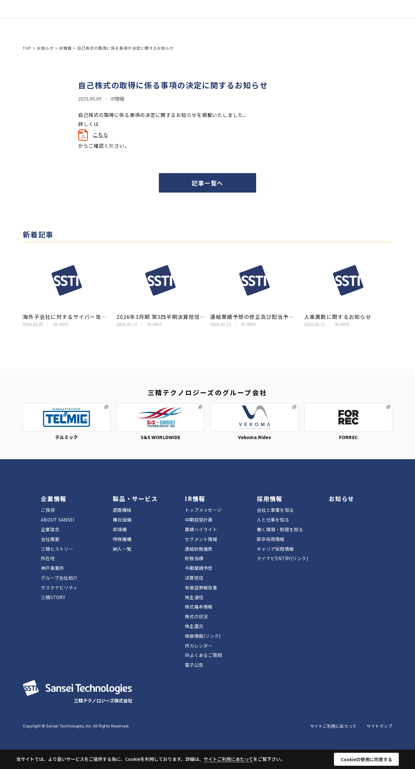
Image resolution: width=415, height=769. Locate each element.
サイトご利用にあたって (333, 726)
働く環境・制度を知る (280, 529)
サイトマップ (379, 726)
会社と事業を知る (275, 510)
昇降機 (120, 529)
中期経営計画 (199, 519)
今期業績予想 (199, 568)
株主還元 (194, 626)
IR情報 (185, 23)
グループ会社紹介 (59, 577)
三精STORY (53, 597)
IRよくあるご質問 (203, 655)
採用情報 (210, 23)
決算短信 (194, 577)
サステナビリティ (59, 587)
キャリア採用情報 (275, 549)
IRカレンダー (199, 645)
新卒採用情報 (271, 539)
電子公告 (194, 665)
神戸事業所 (52, 568)
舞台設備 (122, 519)
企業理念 (50, 529)
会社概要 (50, 539)
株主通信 (194, 597)
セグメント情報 (201, 539)
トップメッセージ (203, 510)
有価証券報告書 (201, 587)
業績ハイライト (201, 529)
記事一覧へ (207, 183)
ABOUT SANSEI (57, 519)
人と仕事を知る (273, 519)
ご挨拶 (48, 510)
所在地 (48, 558)
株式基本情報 (199, 606)
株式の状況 (196, 616)
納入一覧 (122, 549)
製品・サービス (154, 23)
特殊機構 (122, 539)
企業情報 (119, 23)
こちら (100, 134)
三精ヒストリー (57, 549)
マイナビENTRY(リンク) (282, 558)
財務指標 (194, 558)
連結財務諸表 (199, 549)
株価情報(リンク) (203, 636)
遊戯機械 (122, 510)
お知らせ (237, 23)
